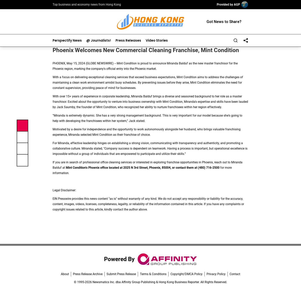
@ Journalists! (98, 41)
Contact (235, 274)
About (65, 274)
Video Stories (157, 41)
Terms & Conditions (153, 274)
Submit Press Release (121, 274)
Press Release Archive (88, 274)
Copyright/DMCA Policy (186, 274)
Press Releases (128, 41)
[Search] (235, 40)
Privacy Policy (216, 274)
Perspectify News (67, 41)
